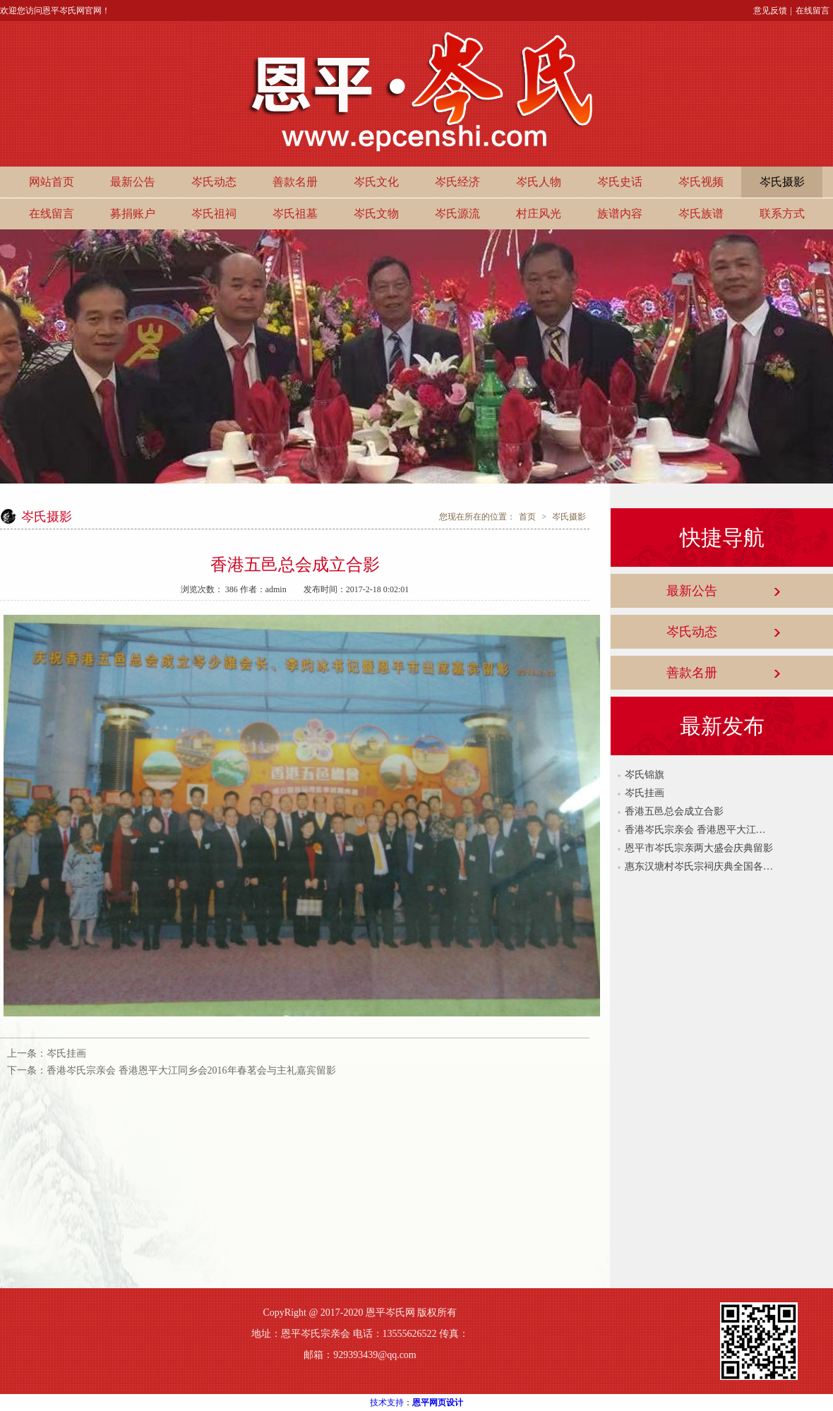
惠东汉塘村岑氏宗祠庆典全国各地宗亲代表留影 (699, 866)
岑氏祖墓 (295, 214)
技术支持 (387, 1402)
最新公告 (132, 182)
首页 (527, 517)
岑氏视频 (701, 182)
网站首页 (51, 182)
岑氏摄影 (782, 182)
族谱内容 (619, 214)
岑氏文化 (376, 182)
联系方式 (782, 214)
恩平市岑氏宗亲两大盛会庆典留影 (699, 848)
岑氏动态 (213, 182)
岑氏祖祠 (213, 214)
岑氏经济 (457, 182)
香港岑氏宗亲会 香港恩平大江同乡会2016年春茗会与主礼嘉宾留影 (191, 1070)
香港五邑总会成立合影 (674, 811)
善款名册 (295, 182)
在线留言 (812, 11)
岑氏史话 (619, 182)
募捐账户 (132, 214)
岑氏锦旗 (644, 774)
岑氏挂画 (66, 1053)
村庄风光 (538, 214)
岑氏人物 (538, 182)
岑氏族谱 (701, 214)
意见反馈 (770, 11)
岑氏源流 (457, 214)
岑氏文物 (376, 214)
